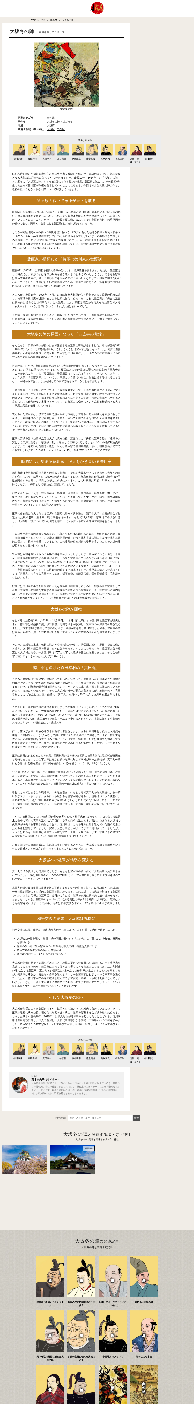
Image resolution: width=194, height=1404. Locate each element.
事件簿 (53, 20)
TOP (33, 20)
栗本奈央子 (38, 1081)
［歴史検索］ (60, 1120)
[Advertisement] (90, 1200)
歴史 (43, 20)
